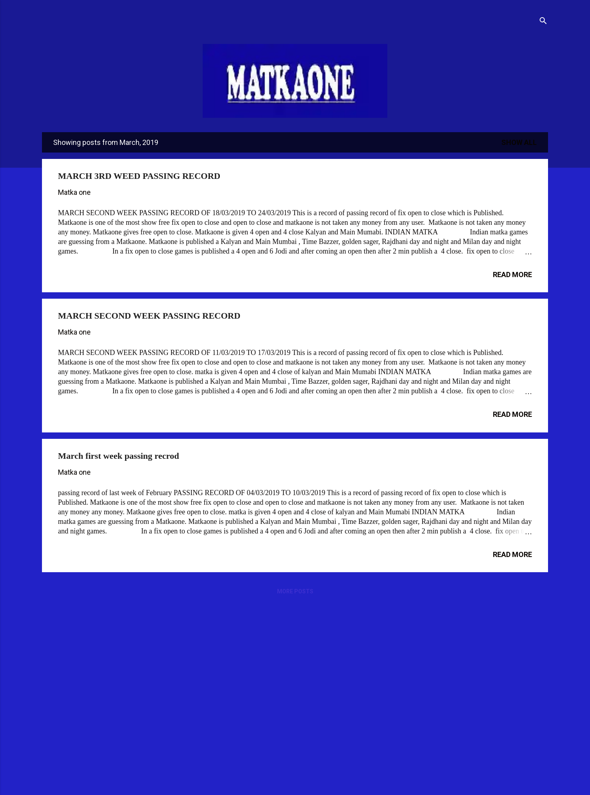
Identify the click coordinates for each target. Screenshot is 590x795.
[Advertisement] (275, 665)
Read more (512, 274)
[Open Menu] (42, 16)
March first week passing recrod (118, 456)
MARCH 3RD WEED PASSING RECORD (139, 176)
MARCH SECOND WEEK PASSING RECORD (149, 316)
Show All (519, 142)
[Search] (543, 22)
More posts (295, 591)
